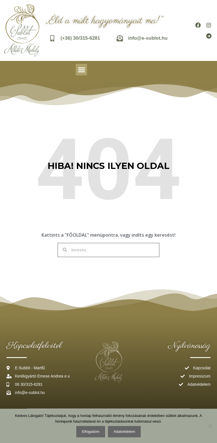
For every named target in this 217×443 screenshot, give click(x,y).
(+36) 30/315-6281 (81, 38)
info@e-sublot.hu (148, 38)
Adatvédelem (124, 431)
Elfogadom (90, 431)
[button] (81, 69)
